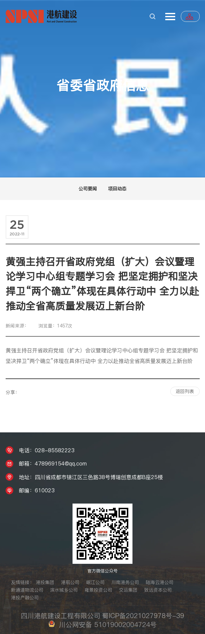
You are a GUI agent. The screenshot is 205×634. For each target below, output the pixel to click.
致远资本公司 (158, 590)
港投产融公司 (25, 597)
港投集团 (45, 582)
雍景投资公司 (98, 590)
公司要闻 (87, 188)
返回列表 (185, 391)
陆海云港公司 (160, 582)
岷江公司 (95, 582)
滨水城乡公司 (64, 590)
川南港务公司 (125, 582)
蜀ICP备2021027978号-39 (143, 615)
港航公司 (70, 582)
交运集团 (128, 590)
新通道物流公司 (27, 590)
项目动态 (117, 188)
